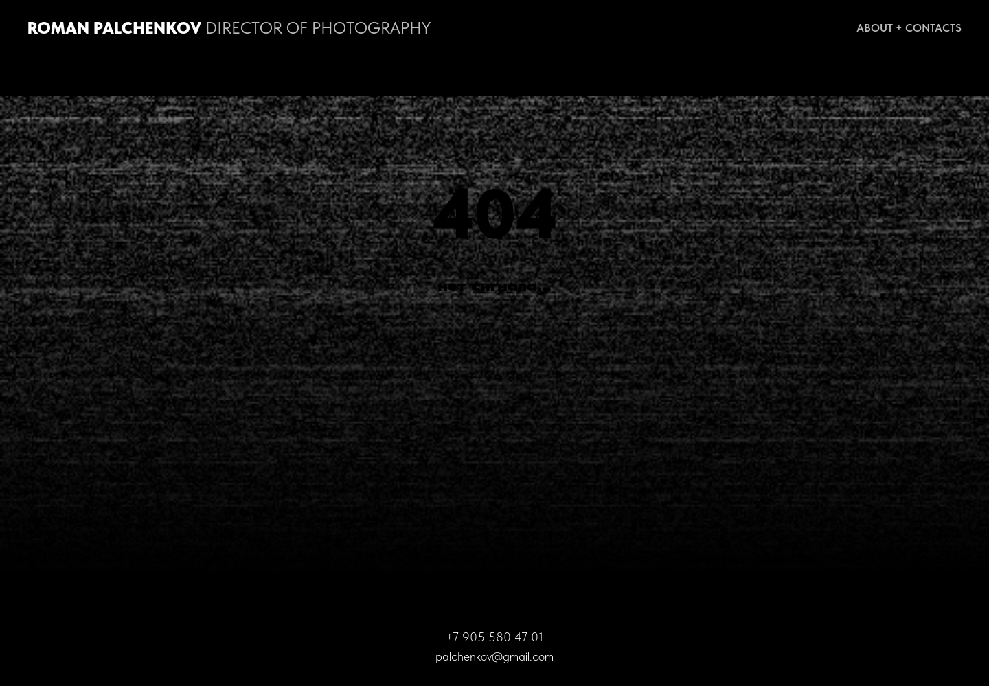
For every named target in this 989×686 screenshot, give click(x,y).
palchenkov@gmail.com (494, 656)
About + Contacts (909, 27)
